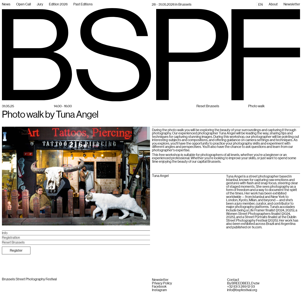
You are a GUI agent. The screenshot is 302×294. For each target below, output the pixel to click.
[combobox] (259, 4)
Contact (233, 279)
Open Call (23, 4)
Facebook (159, 286)
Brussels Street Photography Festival (29, 279)
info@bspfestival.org (242, 290)
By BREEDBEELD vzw (243, 283)
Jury (40, 4)
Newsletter (160, 279)
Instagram (159, 290)
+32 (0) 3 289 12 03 (241, 286)
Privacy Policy (162, 283)
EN (260, 4)
